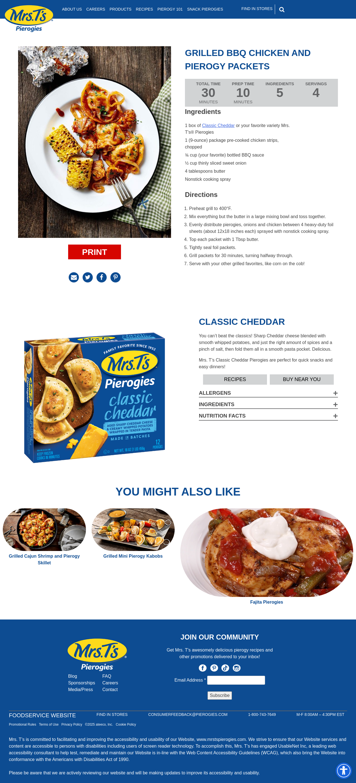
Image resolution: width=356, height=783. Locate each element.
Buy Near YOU (301, 379)
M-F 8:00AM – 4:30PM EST (320, 714)
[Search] (305, 9)
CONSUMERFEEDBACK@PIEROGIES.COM (188, 714)
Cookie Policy (126, 724)
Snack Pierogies (205, 9)
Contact (110, 689)
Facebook (203, 668)
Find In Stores (257, 8)
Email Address (190, 680)
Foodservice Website (42, 715)
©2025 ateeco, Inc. (99, 724)
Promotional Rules (22, 724)
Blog (72, 676)
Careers (95, 9)
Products (121, 9)
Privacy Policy (71, 724)
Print (94, 252)
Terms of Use (49, 724)
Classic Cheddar (218, 125)
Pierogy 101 (170, 9)
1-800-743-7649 (262, 714)
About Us (72, 9)
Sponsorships (81, 682)
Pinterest (214, 668)
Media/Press (80, 689)
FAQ (106, 676)
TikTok (225, 668)
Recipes (144, 9)
